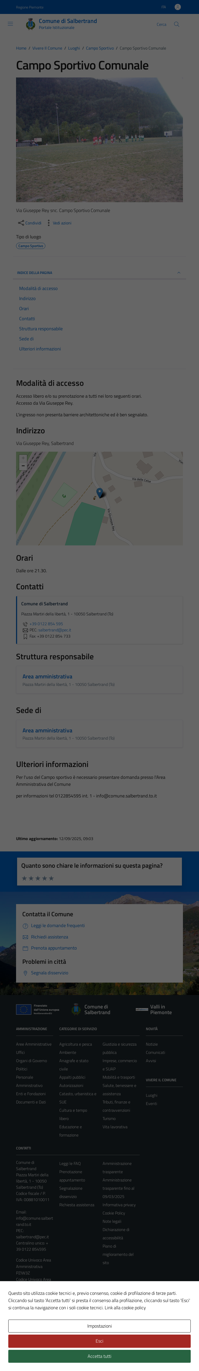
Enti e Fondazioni (31, 1094)
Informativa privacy (119, 1205)
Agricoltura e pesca (75, 1044)
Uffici (20, 1052)
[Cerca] (176, 24)
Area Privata (26, 1324)
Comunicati (155, 1052)
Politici (21, 1069)
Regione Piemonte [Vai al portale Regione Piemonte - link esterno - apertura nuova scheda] (30, 7)
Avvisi (151, 1060)
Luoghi (151, 1095)
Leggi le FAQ (70, 1163)
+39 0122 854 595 (42, 624)
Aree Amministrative (34, 1044)
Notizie (152, 1044)
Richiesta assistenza (76, 1205)
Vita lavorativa (115, 1127)
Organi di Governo (31, 1060)
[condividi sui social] (29, 223)
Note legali (112, 1221)
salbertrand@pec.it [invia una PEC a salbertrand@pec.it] (54, 630)
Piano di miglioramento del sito (118, 1254)
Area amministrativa (47, 676)
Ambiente (67, 1052)
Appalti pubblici (72, 1077)
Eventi (151, 1103)
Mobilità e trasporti (119, 1077)
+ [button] (23, 459)
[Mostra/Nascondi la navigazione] (10, 24)
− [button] (23, 466)
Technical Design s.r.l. (51, 1356)
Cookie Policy (114, 1213)
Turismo (109, 1118)
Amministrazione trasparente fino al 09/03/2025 (118, 1188)
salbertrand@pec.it (32, 1237)
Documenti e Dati (31, 1102)
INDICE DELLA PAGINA (99, 273)
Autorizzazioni (71, 1085)
